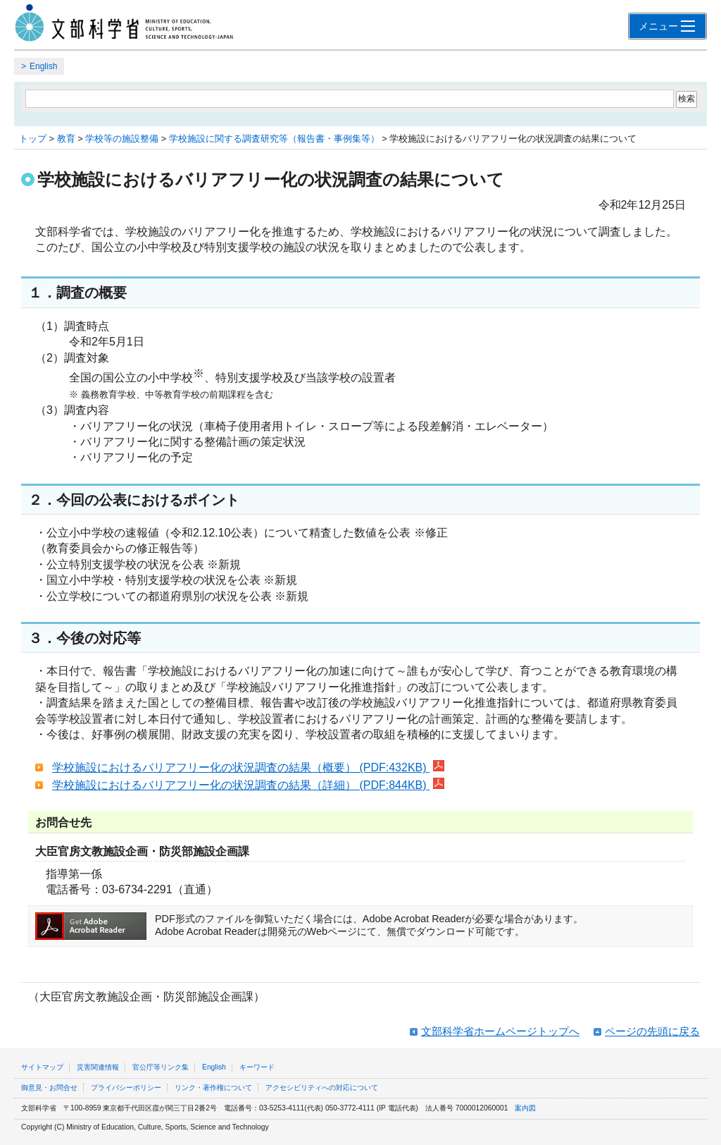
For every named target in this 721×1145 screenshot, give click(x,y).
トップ (32, 138)
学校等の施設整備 (121, 138)
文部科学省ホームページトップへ (500, 1031)
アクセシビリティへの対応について (321, 1087)
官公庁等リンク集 (160, 1067)
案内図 (525, 1108)
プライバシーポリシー (126, 1087)
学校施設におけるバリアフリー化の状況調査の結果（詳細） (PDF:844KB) (248, 785)
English (43, 66)
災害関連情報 (98, 1067)
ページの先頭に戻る (652, 1031)
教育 (66, 138)
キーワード (257, 1067)
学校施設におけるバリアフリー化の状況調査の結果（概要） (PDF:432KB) (248, 767)
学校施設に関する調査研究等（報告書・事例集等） (274, 138)
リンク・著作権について (213, 1087)
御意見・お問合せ (49, 1087)
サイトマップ (42, 1067)
